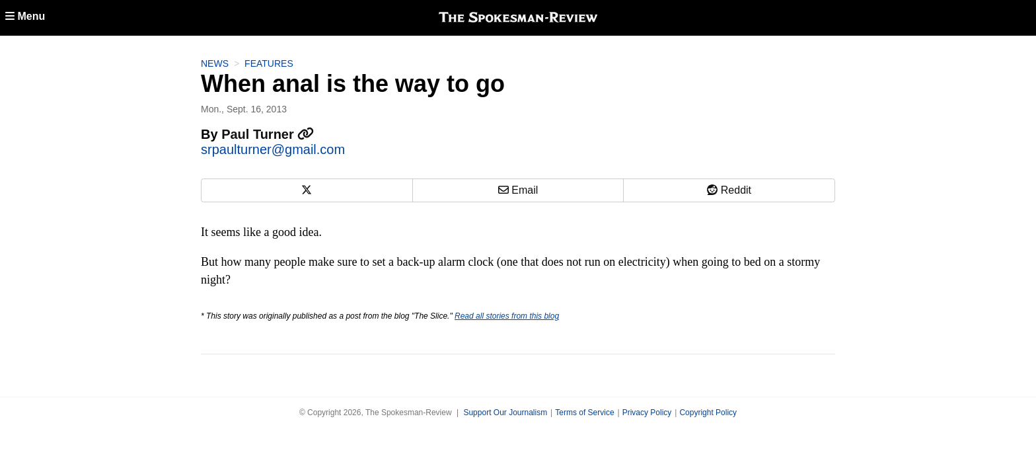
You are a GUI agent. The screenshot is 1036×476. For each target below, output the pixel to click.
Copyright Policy (708, 412)
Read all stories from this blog (507, 316)
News (215, 63)
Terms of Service (584, 412)
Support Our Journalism (505, 412)
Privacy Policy (647, 412)
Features (268, 63)
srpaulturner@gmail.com (273, 149)
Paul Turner (267, 134)
